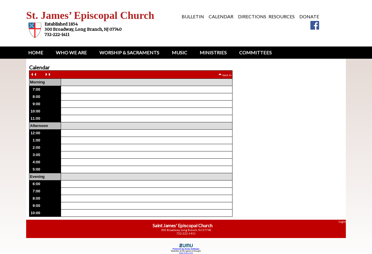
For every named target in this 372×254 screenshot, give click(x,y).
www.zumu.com (186, 253)
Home (35, 52)
